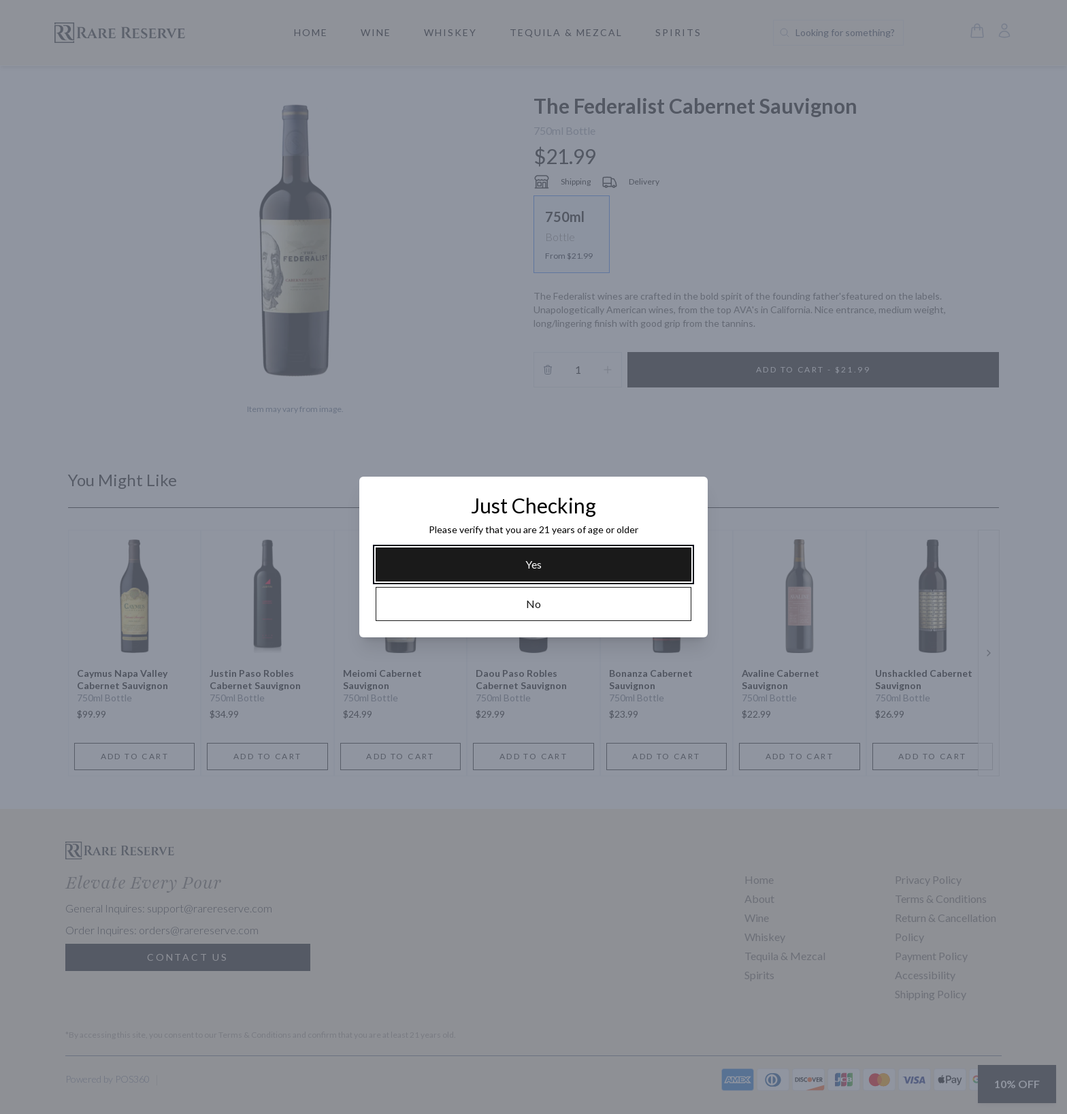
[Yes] (533, 564)
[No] (533, 604)
